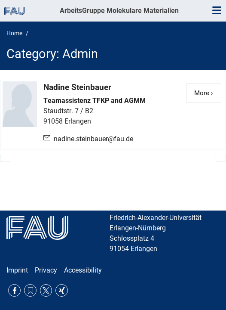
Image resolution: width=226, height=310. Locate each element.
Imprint (17, 270)
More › (207, 92)
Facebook (14, 290)
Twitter (46, 290)
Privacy (46, 270)
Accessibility (83, 270)
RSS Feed (30, 290)
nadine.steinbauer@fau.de (93, 139)
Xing (61, 290)
